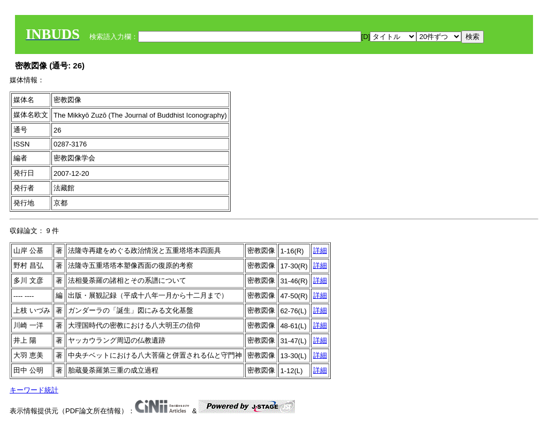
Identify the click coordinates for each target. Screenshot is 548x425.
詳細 (320, 250)
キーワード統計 (34, 390)
